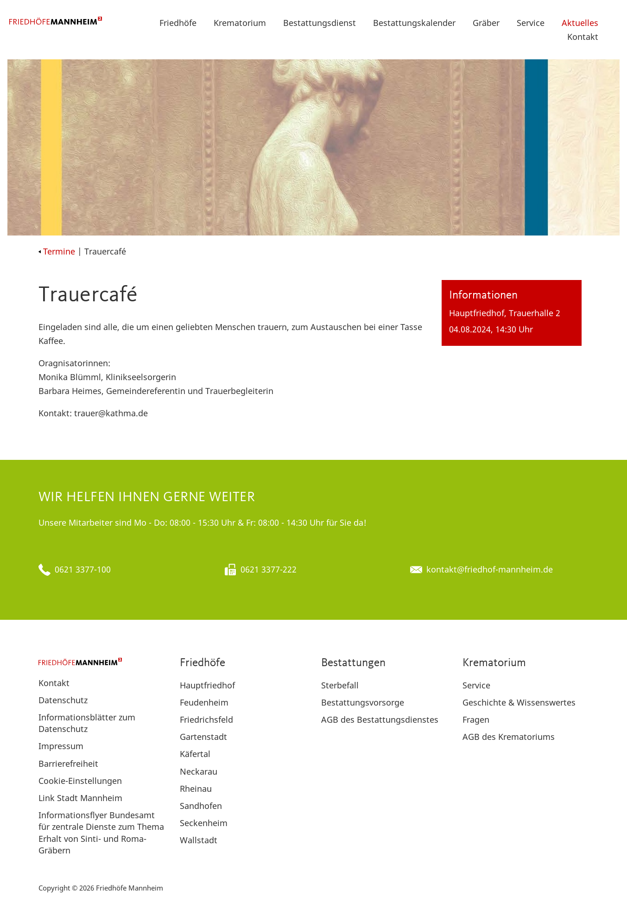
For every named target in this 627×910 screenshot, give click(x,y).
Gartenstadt (203, 736)
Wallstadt (198, 840)
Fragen (475, 719)
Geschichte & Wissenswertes (519, 702)
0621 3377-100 (83, 569)
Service (531, 22)
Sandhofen (201, 805)
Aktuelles (580, 22)
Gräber (486, 22)
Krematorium (240, 22)
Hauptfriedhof (207, 685)
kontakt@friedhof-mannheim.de (489, 569)
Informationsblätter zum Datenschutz (86, 723)
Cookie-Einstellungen (80, 780)
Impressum (60, 745)
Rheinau (196, 788)
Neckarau (198, 771)
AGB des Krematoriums (508, 736)
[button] (613, 23)
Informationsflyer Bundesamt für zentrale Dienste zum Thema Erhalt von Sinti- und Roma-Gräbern (101, 832)
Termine (56, 251)
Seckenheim (204, 822)
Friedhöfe (177, 22)
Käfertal (195, 753)
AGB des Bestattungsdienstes (379, 719)
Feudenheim (204, 702)
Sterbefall (340, 685)
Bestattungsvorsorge (362, 702)
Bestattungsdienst (319, 22)
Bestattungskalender (414, 22)
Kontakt (582, 36)
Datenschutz (63, 700)
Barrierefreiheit (68, 763)
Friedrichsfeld (206, 719)
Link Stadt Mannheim (80, 797)
